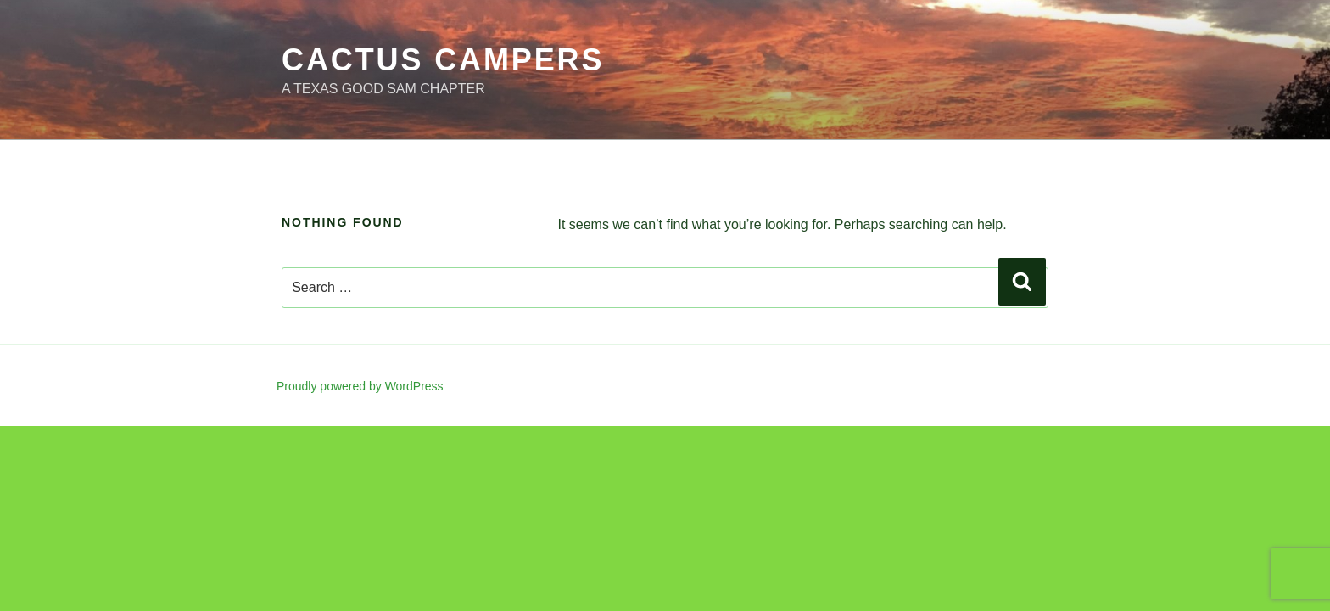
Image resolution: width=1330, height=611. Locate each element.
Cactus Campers (443, 59)
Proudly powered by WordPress (360, 386)
